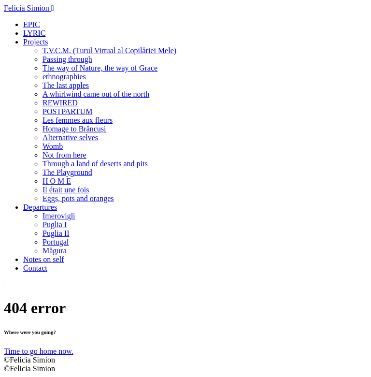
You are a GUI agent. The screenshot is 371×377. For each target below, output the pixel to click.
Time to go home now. (38, 351)
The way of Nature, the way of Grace (100, 68)
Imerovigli (59, 216)
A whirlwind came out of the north (96, 94)
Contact (35, 268)
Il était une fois (66, 190)
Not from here (64, 155)
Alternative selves (70, 137)
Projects (35, 42)
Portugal (56, 242)
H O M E (57, 181)
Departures (40, 207)
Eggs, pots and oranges (78, 198)
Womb (53, 146)
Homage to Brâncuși (74, 129)
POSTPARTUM (67, 111)
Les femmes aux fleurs (78, 120)
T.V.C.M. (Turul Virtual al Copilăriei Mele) (109, 50)
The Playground (67, 172)
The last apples (66, 85)
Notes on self (43, 259)
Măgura (55, 250)
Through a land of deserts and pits (95, 164)
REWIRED (60, 103)
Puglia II (56, 233)
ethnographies (64, 76)
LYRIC (34, 33)
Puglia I (55, 224)
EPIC (31, 24)
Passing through (67, 59)
